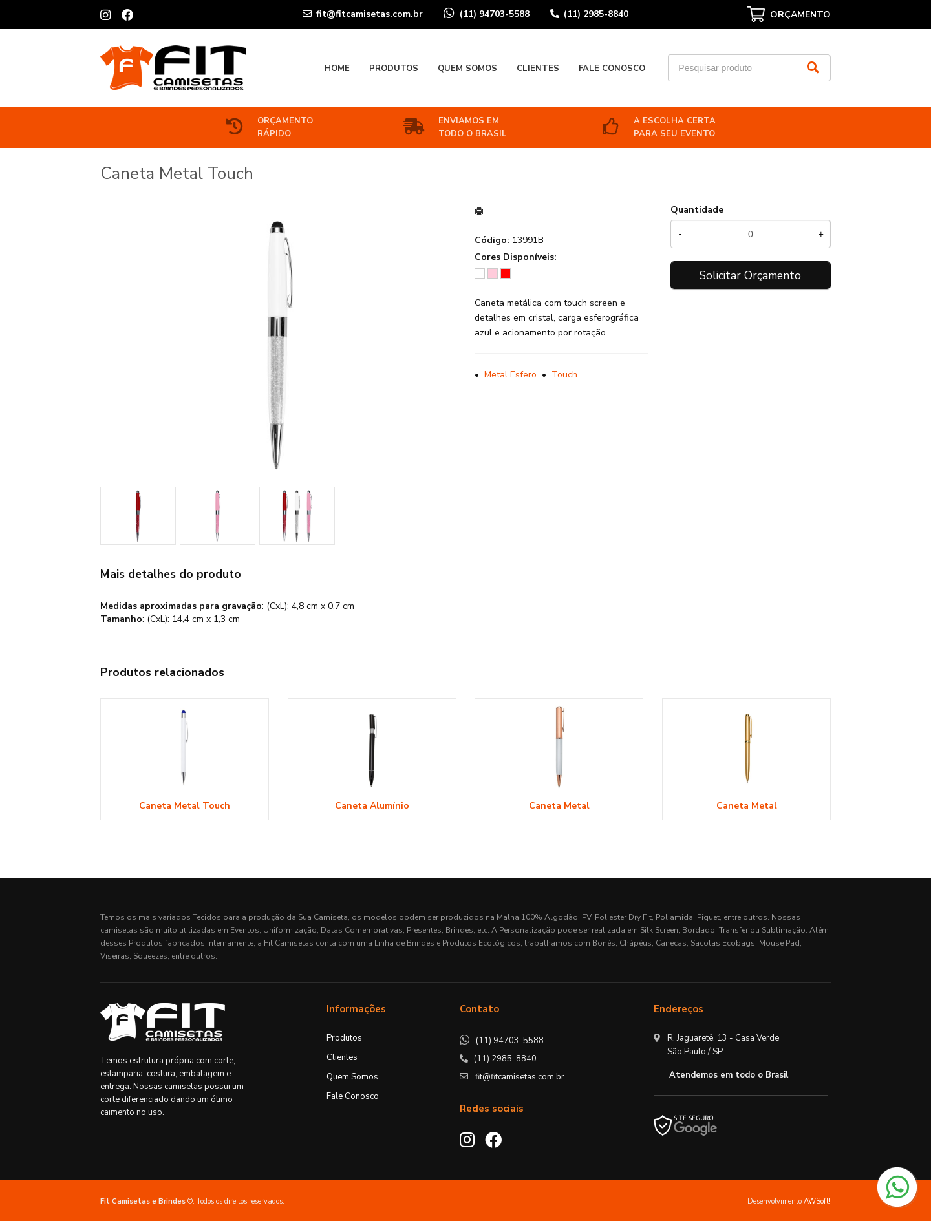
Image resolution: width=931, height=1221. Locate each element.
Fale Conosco (612, 68)
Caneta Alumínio (372, 806)
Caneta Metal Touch (184, 806)
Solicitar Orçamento (750, 275)
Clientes (538, 68)
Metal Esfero (510, 374)
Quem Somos (467, 68)
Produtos (393, 68)
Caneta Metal (559, 806)
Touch (564, 374)
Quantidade (696, 210)
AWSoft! (817, 1201)
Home (337, 68)
